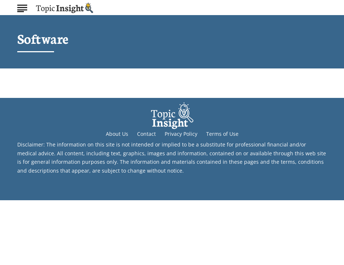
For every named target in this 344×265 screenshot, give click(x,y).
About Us (117, 133)
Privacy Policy (181, 133)
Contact (146, 133)
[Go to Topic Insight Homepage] (64, 7)
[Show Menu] (22, 7)
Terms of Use (222, 133)
